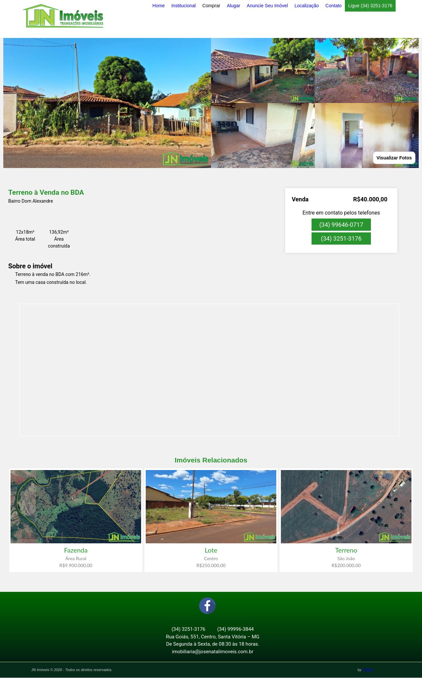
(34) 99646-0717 (341, 224)
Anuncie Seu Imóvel (267, 5)
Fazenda (76, 550)
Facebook (207, 606)
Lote (211, 550)
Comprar (211, 5)
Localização (306, 5)
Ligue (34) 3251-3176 (370, 5)
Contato (333, 5)
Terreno (346, 550)
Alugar (233, 5)
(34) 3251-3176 (341, 238)
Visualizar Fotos (394, 157)
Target (367, 670)
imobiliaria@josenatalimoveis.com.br (213, 652)
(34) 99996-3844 (235, 629)
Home (158, 5)
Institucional (183, 5)
